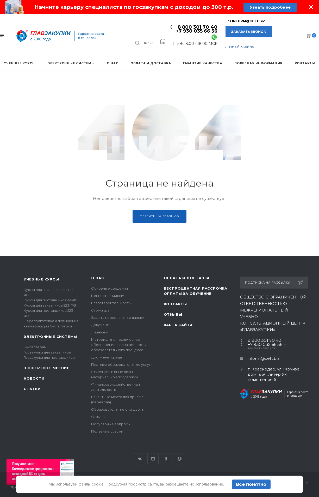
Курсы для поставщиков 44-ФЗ (51, 300)
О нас (97, 278)
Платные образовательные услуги (122, 364)
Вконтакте (139, 458)
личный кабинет (240, 47)
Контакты (175, 304)
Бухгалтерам (35, 347)
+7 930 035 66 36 (196, 31)
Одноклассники (166, 458)
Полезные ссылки (107, 431)
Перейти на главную (159, 216)
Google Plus (179, 458)
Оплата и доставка (187, 278)
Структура (100, 310)
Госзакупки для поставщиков (49, 357)
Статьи (32, 389)
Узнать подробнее (270, 7)
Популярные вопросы (110, 424)
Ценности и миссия (108, 296)
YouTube (153, 458)
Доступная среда (106, 357)
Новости (34, 378)
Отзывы (98, 417)
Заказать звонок (248, 32)
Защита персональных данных (118, 317)
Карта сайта (178, 325)
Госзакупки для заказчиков (47, 352)
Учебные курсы (41, 279)
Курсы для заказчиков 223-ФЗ (50, 305)
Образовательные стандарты (117, 409)
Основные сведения (109, 288)
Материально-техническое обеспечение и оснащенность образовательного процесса (118, 344)
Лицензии (99, 332)
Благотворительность (110, 303)
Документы (101, 325)
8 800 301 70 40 (197, 27)
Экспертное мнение (47, 368)
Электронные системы (50, 336)
